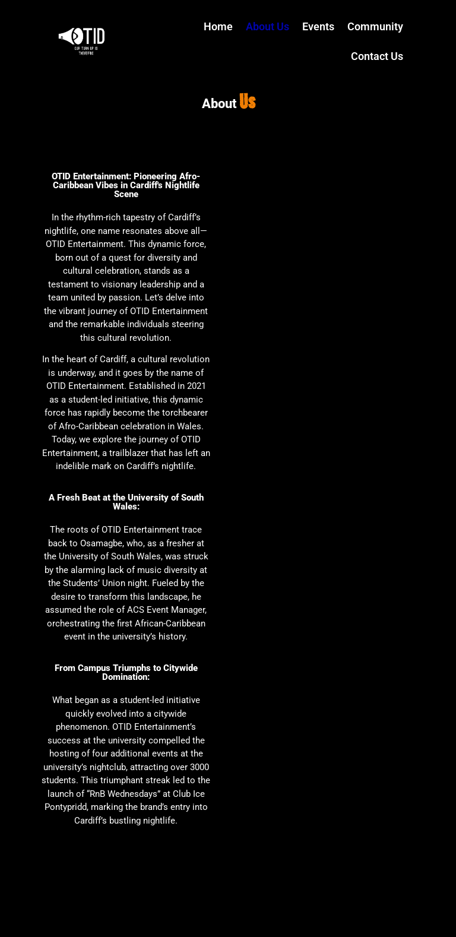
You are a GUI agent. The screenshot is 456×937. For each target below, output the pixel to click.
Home (218, 26)
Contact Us (377, 56)
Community (375, 26)
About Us (267, 26)
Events (318, 26)
